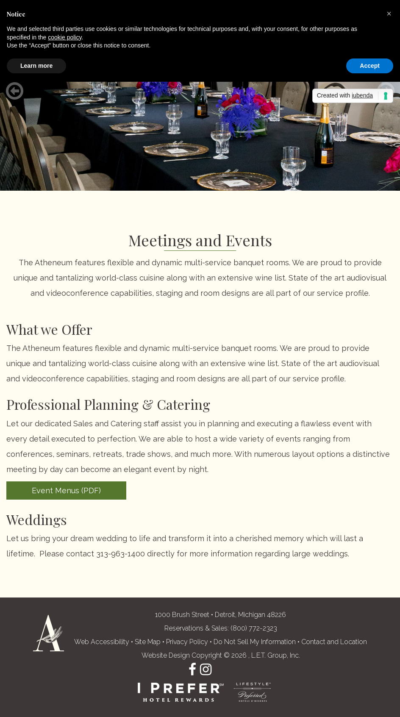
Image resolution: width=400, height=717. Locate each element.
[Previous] (14, 91)
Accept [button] (370, 65)
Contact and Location (334, 642)
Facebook (192, 669)
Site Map (148, 642)
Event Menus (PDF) (66, 490)
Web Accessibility (101, 642)
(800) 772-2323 (254, 628)
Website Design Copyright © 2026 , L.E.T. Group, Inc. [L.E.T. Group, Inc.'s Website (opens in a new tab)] (221, 655)
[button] (389, 13)
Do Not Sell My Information (255, 642)
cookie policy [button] (64, 37)
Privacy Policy (187, 642)
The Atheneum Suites (48, 633)
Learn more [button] (36, 65)
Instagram (205, 669)
